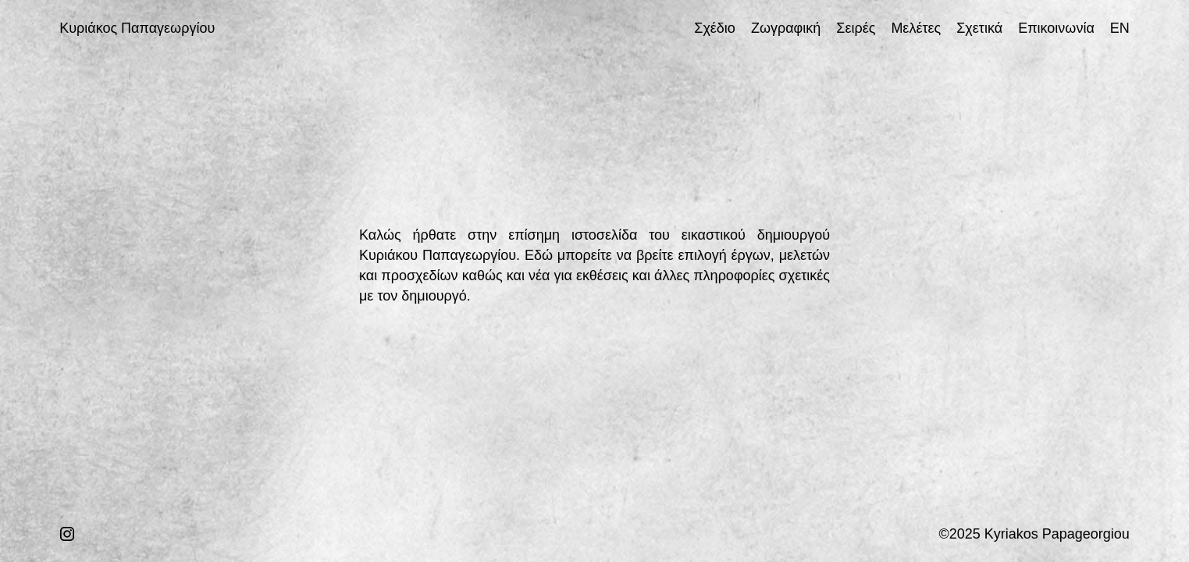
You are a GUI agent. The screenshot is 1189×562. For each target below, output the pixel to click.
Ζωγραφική (786, 28)
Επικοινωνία (1056, 28)
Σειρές (855, 28)
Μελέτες (916, 28)
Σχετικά (979, 28)
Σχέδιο (714, 28)
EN (1120, 28)
